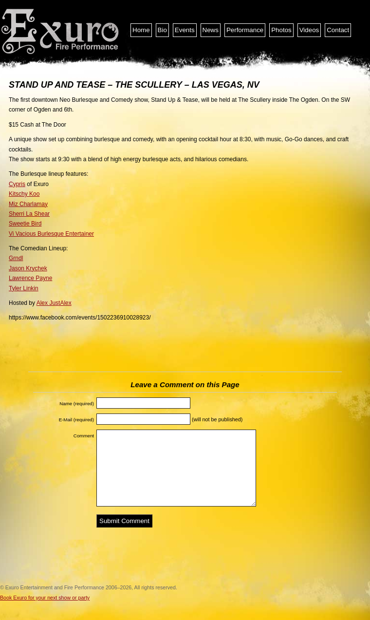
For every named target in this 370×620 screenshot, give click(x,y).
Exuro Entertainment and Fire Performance (61, 31)
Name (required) (76, 403)
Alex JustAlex (54, 303)
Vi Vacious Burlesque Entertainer (51, 233)
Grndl (16, 258)
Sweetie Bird (25, 223)
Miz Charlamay (28, 204)
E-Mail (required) (76, 419)
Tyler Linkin (23, 288)
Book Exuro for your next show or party (45, 598)
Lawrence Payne (30, 278)
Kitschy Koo (24, 193)
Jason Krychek (28, 268)
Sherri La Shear (29, 213)
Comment (84, 435)
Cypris (17, 184)
